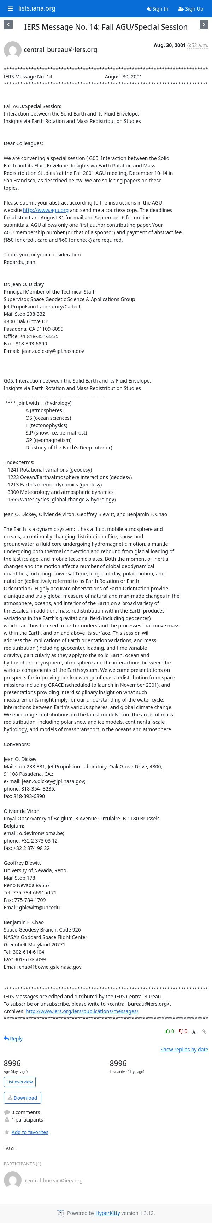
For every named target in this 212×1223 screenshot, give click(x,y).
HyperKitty (107, 1213)
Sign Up (191, 8)
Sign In (158, 8)
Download (22, 1097)
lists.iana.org (36, 8)
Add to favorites (26, 1132)
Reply (13, 1038)
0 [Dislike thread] (183, 1031)
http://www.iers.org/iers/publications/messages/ (82, 1011)
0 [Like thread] (170, 1031)
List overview (20, 1082)
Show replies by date (184, 1049)
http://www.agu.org (46, 210)
